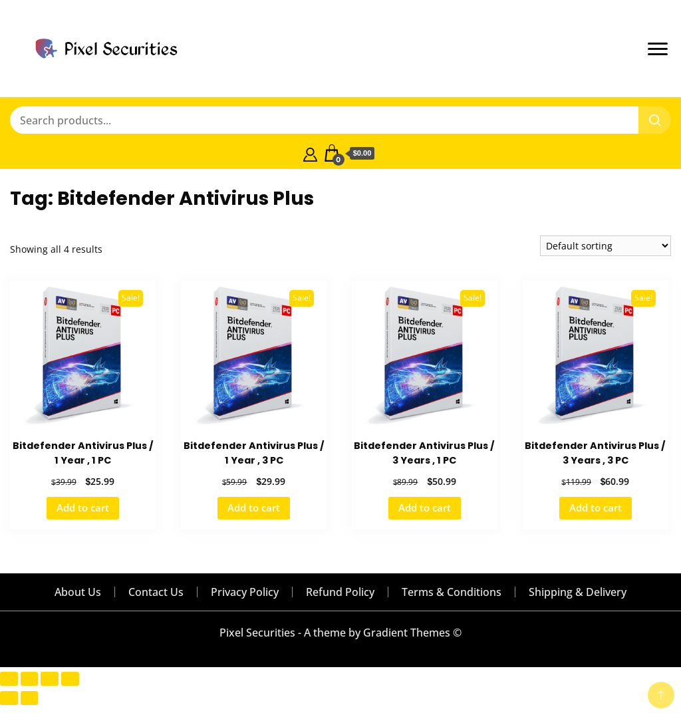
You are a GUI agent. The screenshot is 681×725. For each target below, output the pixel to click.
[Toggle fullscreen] (30, 679)
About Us (78, 592)
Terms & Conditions (451, 592)
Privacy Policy (245, 592)
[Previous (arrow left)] (9, 698)
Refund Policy (340, 592)
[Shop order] (605, 245)
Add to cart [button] (83, 507)
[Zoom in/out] (9, 679)
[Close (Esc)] (70, 679)
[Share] (50, 679)
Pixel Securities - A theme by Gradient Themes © (340, 632)
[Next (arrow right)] (30, 698)
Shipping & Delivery (577, 592)
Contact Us (156, 592)
